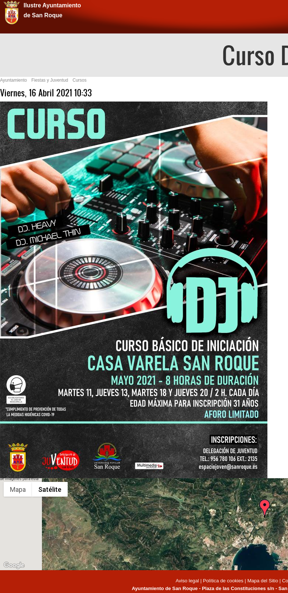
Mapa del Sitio (262, 580)
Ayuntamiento (13, 80)
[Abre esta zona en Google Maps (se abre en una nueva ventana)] (14, 565)
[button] (264, 514)
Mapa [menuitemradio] (18, 489)
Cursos (79, 80)
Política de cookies (223, 580)
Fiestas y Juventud (49, 80)
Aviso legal (187, 580)
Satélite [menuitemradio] (49, 489)
